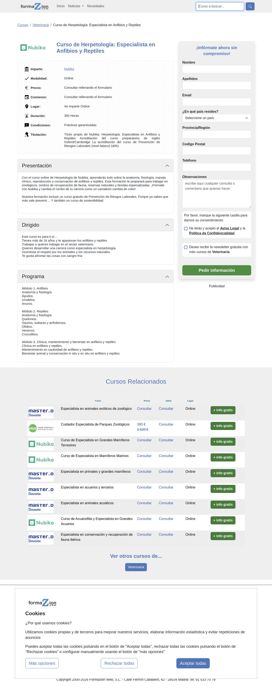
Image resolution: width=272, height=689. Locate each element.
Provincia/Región (196, 128)
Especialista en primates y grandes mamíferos (96, 471)
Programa (33, 276)
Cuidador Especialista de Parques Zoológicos (95, 424)
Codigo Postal (193, 144)
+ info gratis (223, 410)
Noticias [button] (74, 6)
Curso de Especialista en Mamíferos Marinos (95, 456)
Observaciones (194, 177)
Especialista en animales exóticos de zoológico (96, 408)
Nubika (69, 69)
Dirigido (30, 225)
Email (186, 95)
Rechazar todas (119, 663)
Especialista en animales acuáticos (87, 503)
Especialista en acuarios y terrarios (87, 487)
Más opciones (42, 663)
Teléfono (189, 160)
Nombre (188, 62)
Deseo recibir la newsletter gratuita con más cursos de (218, 249)
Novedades (95, 6)
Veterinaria (136, 567)
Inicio (61, 6)
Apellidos (190, 79)
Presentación (37, 165)
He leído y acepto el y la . (217, 230)
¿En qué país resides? (200, 111)
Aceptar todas (193, 663)
